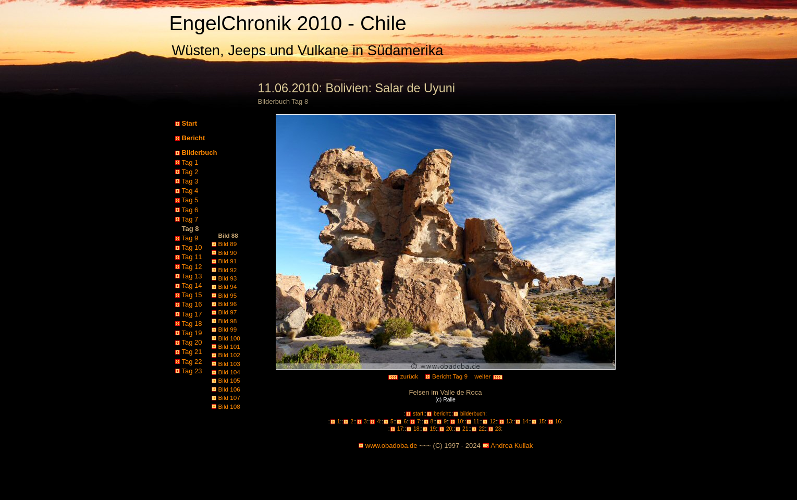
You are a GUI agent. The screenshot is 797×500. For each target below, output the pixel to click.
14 (525, 421)
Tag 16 (192, 304)
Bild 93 (227, 278)
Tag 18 (192, 323)
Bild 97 (227, 312)
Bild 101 (229, 346)
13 (509, 421)
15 (541, 421)
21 (465, 429)
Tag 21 (192, 352)
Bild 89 (227, 243)
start (418, 414)
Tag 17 (192, 314)
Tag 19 (192, 333)
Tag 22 (192, 361)
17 (400, 429)
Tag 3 (190, 181)
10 (460, 421)
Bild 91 (227, 261)
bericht (442, 414)
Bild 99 (227, 329)
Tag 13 (192, 276)
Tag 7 (190, 219)
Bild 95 (227, 295)
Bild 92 (227, 269)
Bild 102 (229, 354)
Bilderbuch (199, 152)
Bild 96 (227, 303)
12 (492, 421)
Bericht (193, 138)
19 (433, 429)
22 (482, 429)
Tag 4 (190, 190)
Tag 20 (192, 342)
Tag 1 (190, 162)
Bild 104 (229, 372)
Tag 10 (192, 247)
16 (558, 421)
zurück (403, 376)
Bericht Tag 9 (450, 376)
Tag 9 (190, 238)
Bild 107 (229, 397)
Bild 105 (229, 380)
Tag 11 (192, 257)
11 (476, 421)
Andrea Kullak (512, 445)
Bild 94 (227, 286)
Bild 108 (229, 406)
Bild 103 (229, 363)
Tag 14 (192, 285)
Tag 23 (192, 371)
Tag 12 (192, 267)
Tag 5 (190, 200)
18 (416, 429)
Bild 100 (229, 338)
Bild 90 (227, 252)
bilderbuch (472, 414)
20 (449, 429)
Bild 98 (227, 321)
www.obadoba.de (391, 445)
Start (190, 123)
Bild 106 (229, 389)
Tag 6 (190, 210)
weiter (488, 376)
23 (498, 429)
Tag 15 (192, 295)
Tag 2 (190, 172)
